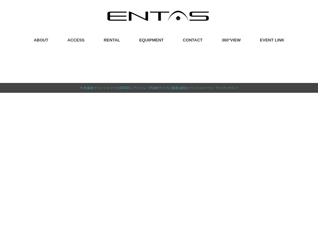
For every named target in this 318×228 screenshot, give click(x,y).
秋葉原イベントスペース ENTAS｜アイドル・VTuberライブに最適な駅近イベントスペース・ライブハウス (159, 88)
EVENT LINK (272, 40)
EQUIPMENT (151, 40)
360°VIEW (231, 40)
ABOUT (41, 40)
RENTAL (112, 40)
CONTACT (193, 40)
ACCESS (75, 40)
